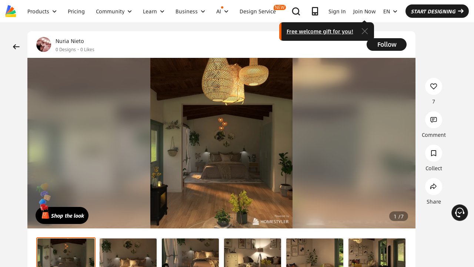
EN (390, 11)
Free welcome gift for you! (320, 31)
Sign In (337, 11)
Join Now (364, 11)
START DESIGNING (437, 11)
